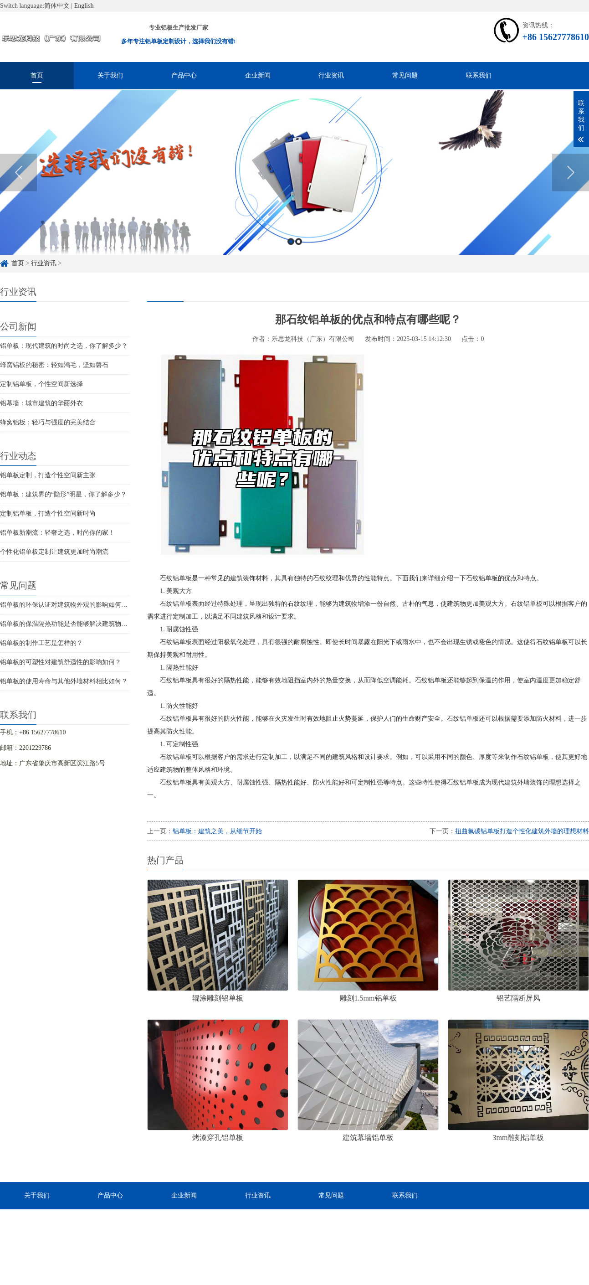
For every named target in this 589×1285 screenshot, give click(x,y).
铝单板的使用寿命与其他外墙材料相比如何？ (64, 681)
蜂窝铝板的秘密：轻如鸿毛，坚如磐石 (54, 364)
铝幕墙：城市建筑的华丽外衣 (41, 403)
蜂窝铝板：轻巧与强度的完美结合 (48, 422)
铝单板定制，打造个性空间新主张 (48, 475)
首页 (37, 75)
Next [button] (570, 182)
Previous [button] (18, 182)
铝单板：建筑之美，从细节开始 (217, 831)
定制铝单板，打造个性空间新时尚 (48, 513)
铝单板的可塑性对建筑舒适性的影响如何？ (60, 662)
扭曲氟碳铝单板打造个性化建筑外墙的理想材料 (522, 831)
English (84, 5)
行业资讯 (331, 75)
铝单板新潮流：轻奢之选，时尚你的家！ (57, 532)
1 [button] (290, 251)
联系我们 (479, 75)
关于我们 (110, 75)
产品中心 (184, 75)
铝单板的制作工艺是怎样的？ (41, 643)
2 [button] (298, 251)
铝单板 (182, 578)
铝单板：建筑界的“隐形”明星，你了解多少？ (63, 494)
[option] (294, 182)
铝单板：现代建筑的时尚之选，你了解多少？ (64, 345)
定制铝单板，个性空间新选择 (41, 384)
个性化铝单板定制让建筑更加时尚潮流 (54, 551)
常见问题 (405, 75)
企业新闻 (258, 75)
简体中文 (57, 5)
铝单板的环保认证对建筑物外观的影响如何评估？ (70, 604)
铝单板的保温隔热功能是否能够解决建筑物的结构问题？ (79, 623)
